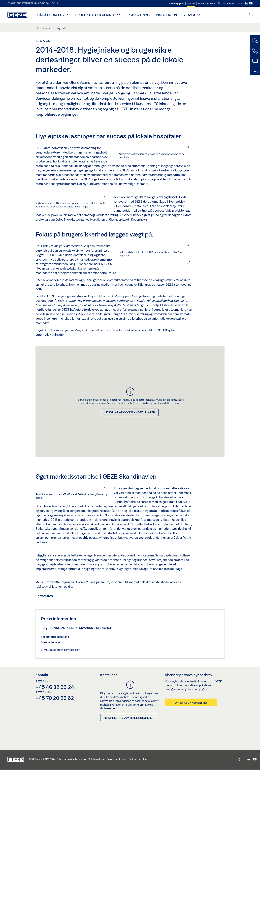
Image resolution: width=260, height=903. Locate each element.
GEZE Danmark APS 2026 (42, 892)
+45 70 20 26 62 (54, 831)
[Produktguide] (255, 40)
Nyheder (191, 3)
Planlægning (139, 15)
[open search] (251, 14)
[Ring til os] (255, 51)
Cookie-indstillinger (116, 892)
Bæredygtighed (176, 3)
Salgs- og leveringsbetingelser (71, 892)
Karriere (211, 3)
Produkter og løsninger (96, 15)
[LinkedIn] (246, 3)
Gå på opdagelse (51, 15)
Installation (166, 15)
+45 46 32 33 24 (54, 820)
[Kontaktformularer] (255, 61)
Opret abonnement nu (191, 836)
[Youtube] (251, 3)
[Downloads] (255, 71)
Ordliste (132, 892)
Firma (201, 3)
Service (189, 15)
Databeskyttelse (96, 892)
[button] (226, 3)
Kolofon (142, 892)
